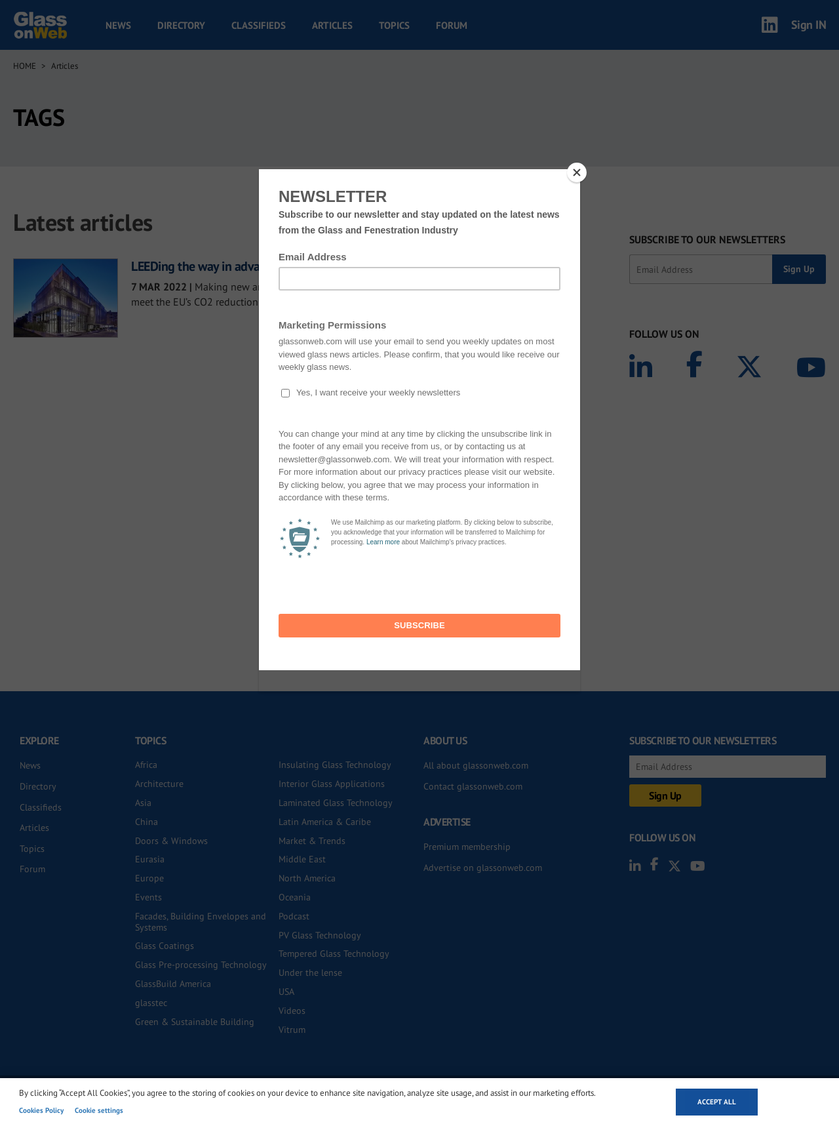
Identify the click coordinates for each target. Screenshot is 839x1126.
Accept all (716, 1101)
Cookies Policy (41, 1110)
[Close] (577, 172)
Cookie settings (99, 1110)
